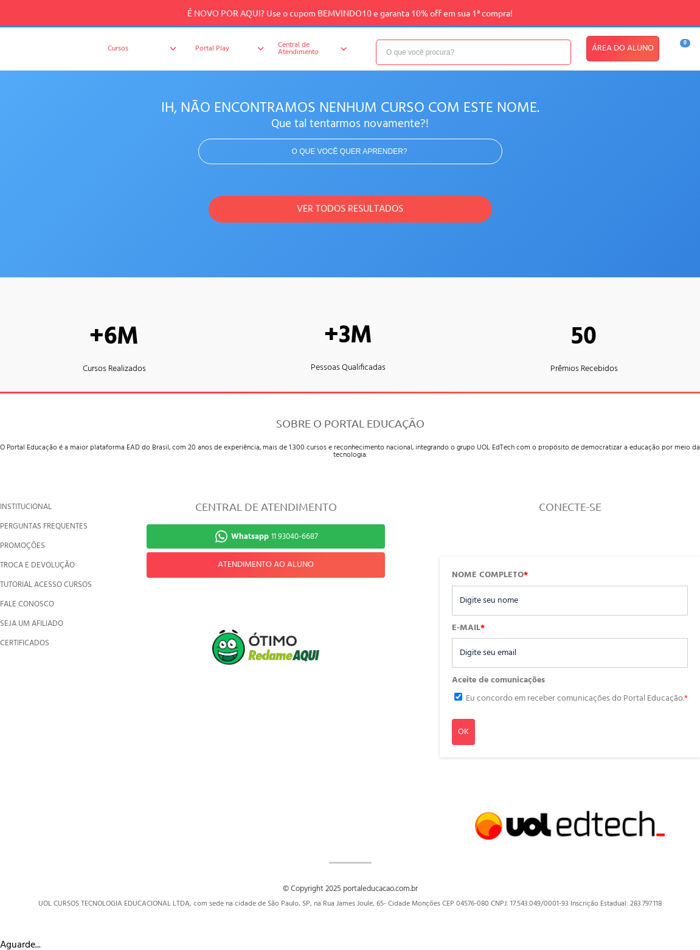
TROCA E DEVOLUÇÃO (37, 565)
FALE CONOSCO (27, 604)
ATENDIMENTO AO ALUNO (266, 565)
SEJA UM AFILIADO (31, 623)
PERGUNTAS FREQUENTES (44, 526)
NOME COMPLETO (490, 575)
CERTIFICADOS (24, 643)
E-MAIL (468, 628)
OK (463, 732)
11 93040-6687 (274, 536)
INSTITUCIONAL (26, 507)
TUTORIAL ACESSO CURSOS (46, 584)
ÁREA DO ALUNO (623, 48)
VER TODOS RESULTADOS (350, 209)
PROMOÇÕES (22, 545)
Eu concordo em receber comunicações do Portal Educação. (577, 699)
